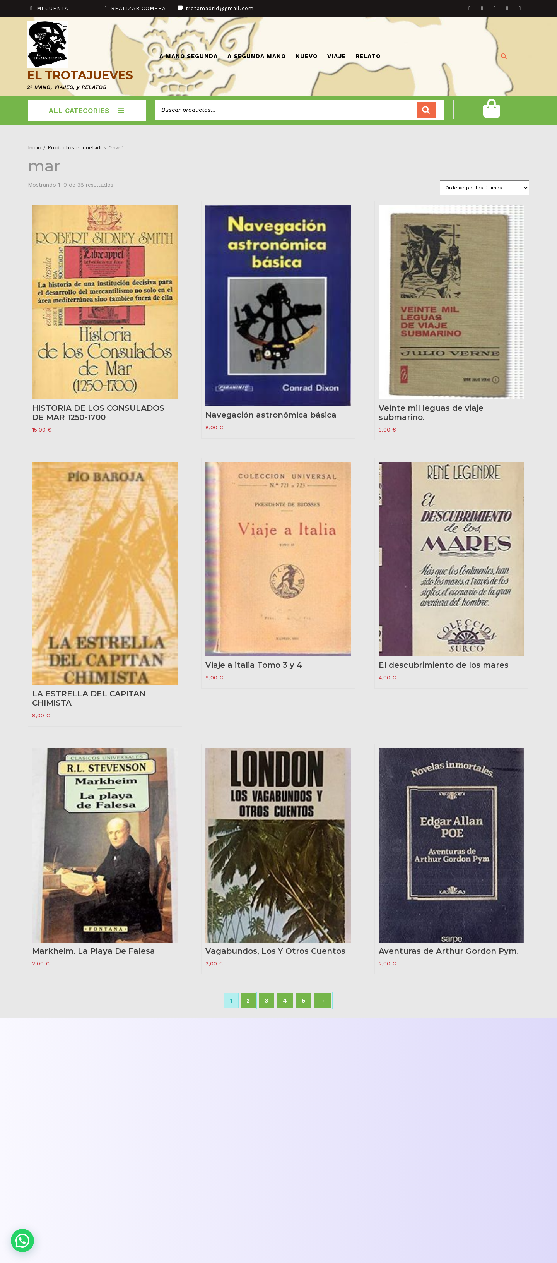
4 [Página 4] (285, 1000)
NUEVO (307, 56)
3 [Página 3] (266, 1000)
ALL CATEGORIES (87, 110)
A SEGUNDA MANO (256, 56)
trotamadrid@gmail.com (220, 8)
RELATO (368, 56)
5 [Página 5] (303, 1000)
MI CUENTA (52, 8)
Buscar (426, 110)
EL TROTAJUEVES (80, 75)
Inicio (34, 147)
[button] (22, 1240)
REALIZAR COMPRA (138, 8)
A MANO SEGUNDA (188, 56)
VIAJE (336, 56)
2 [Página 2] (248, 1000)
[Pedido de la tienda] (484, 187)
